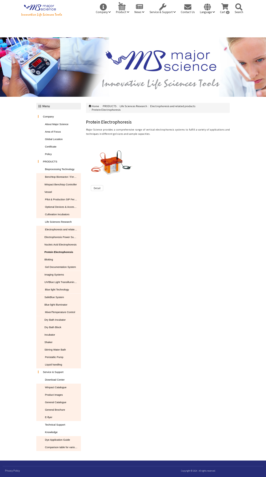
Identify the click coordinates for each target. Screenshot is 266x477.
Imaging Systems (54, 274)
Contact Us (188, 12)
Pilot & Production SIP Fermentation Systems (63, 199)
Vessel (48, 191)
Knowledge (51, 432)
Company (103, 12)
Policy (48, 154)
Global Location (54, 139)
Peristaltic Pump (54, 357)
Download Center (55, 379)
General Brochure (55, 409)
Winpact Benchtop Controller (60, 184)
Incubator (49, 334)
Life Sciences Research (58, 221)
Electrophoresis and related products (63, 229)
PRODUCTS (50, 161)
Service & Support (162, 12)
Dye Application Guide (57, 439)
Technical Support (55, 424)
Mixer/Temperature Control (60, 312)
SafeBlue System (54, 297)
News (139, 12)
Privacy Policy (12, 470)
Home (94, 106)
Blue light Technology (57, 289)
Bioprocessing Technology (59, 169)
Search (239, 12)
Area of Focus (53, 131)
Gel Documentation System (60, 266)
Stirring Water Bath (55, 349)
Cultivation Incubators (57, 214)
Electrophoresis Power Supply (61, 237)
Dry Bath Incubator (55, 319)
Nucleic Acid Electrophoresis (60, 244)
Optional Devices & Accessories (63, 206)
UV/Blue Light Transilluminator (61, 282)
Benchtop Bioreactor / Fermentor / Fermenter (63, 176)
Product (122, 12)
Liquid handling (53, 364)
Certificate (50, 146)
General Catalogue (55, 402)
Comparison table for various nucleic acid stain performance (63, 447)
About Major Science (56, 124)
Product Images (54, 394)
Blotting (48, 259)
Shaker (48, 342)
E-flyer (48, 417)
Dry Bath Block (52, 327)
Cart (225, 12)
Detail (97, 188)
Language (207, 12)
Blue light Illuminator (55, 304)
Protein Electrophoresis (58, 252)
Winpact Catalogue (55, 387)
